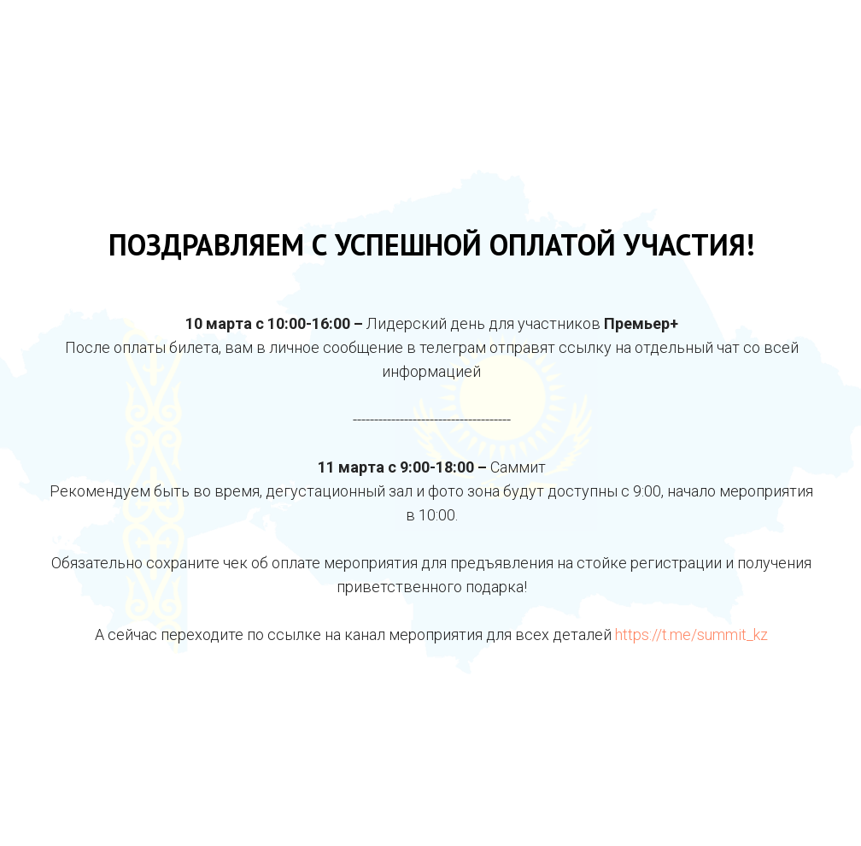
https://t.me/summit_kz (691, 634)
